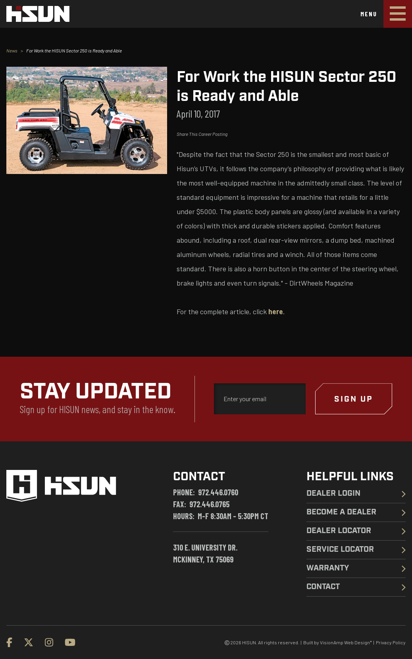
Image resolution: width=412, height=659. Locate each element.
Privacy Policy (391, 642)
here (275, 311)
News (11, 50)
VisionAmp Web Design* (346, 642)
